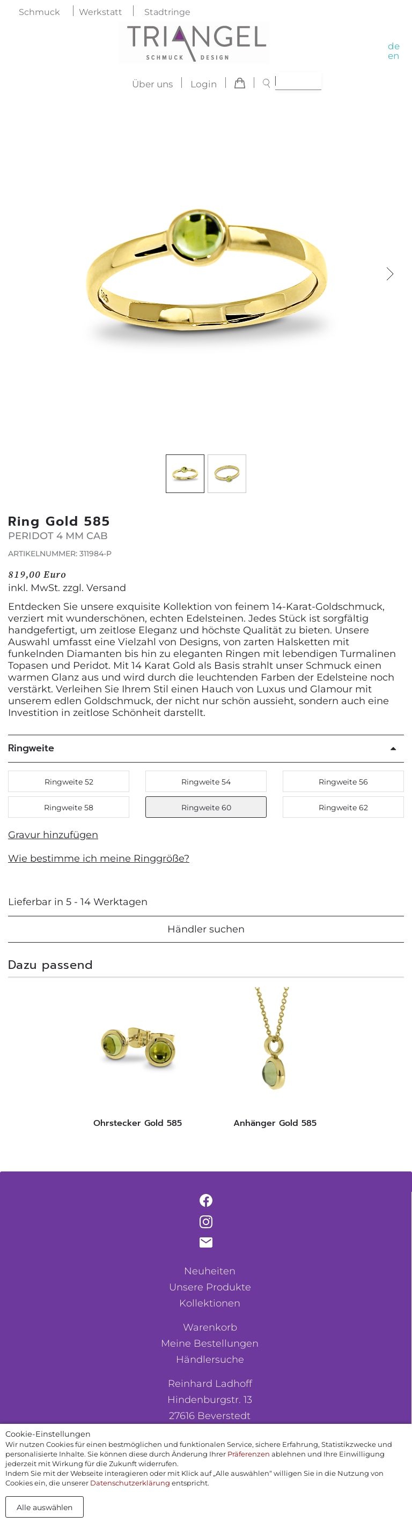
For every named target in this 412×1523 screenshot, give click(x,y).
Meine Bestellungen (210, 1343)
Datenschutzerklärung (130, 1483)
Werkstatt (100, 12)
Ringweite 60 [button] (206, 807)
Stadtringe (167, 12)
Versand (106, 588)
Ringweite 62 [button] (343, 807)
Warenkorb (210, 1327)
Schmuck (39, 12)
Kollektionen (209, 1303)
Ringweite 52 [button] (69, 782)
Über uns (152, 84)
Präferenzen (248, 1454)
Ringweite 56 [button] (343, 782)
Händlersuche (210, 1359)
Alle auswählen (44, 1507)
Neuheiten (210, 1271)
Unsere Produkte (210, 1287)
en (393, 55)
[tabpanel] (137, 1060)
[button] (390, 274)
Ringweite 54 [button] (206, 782)
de (394, 46)
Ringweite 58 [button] (68, 807)
